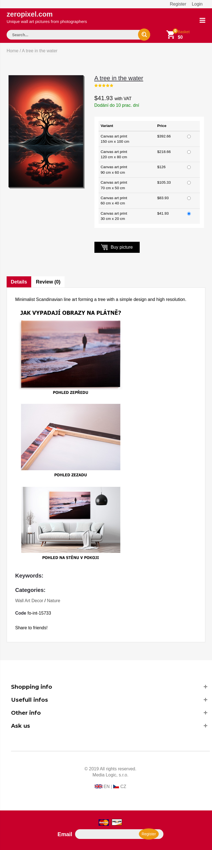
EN (107, 786)
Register (178, 4)
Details (19, 282)
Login (197, 4)
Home (12, 50)
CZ (123, 786)
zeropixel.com (47, 17)
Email (64, 834)
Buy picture (117, 247)
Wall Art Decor (29, 600)
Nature (53, 600)
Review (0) (48, 282)
